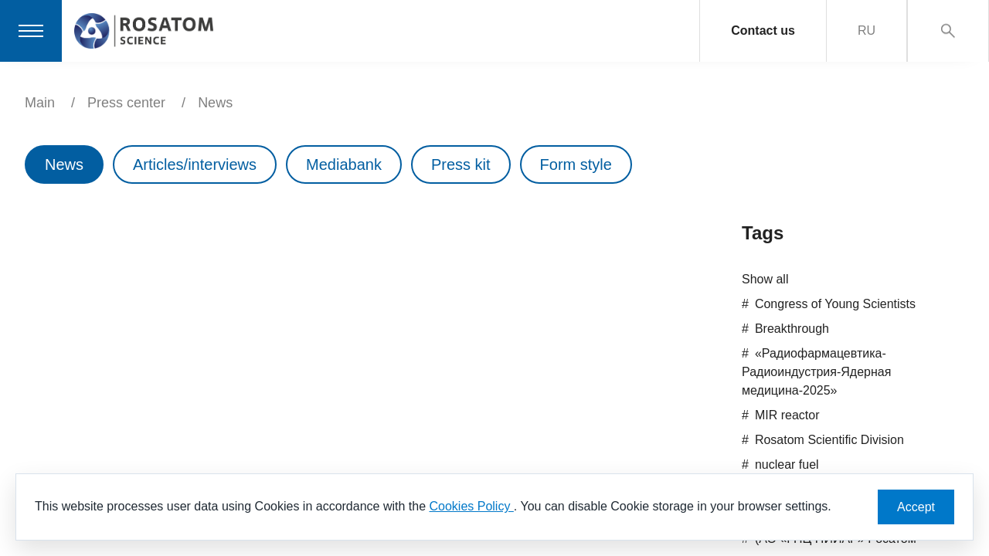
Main (40, 102)
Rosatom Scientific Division (829, 439)
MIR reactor (787, 415)
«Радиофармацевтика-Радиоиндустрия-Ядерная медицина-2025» (816, 372)
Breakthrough (792, 328)
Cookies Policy (471, 506)
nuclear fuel (787, 464)
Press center (126, 102)
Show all (765, 279)
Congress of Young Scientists (835, 303)
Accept (916, 507)
